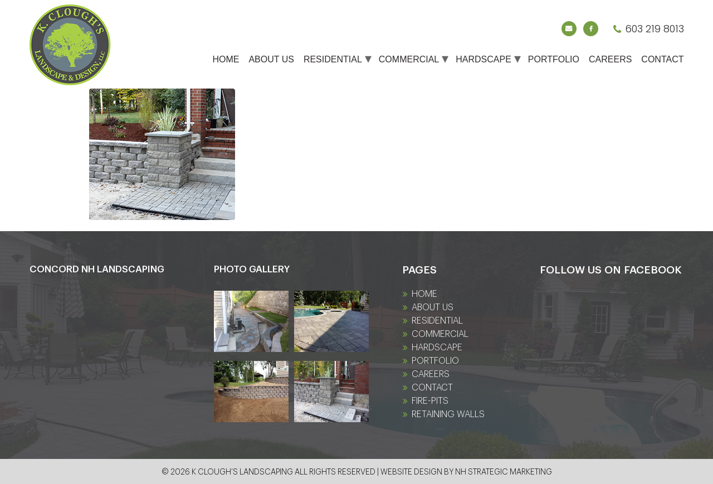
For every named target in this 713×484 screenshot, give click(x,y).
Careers (610, 59)
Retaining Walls (448, 414)
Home (225, 59)
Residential (333, 59)
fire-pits (430, 401)
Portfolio (553, 59)
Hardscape (483, 59)
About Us (271, 59)
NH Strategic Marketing (503, 472)
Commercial (409, 59)
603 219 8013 (654, 29)
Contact (662, 59)
